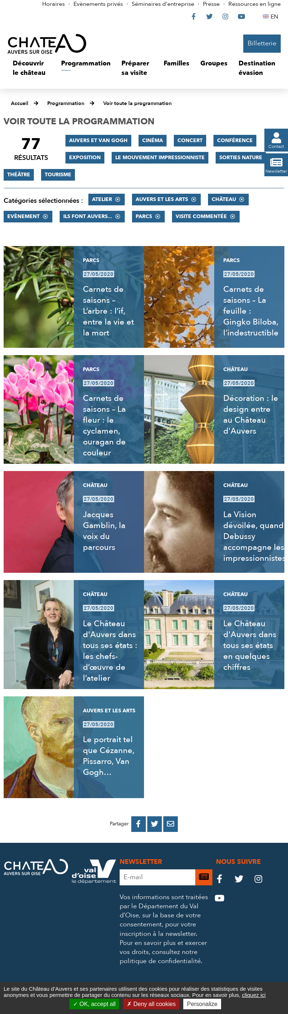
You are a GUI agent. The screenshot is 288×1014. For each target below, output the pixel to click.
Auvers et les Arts (162, 199)
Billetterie (262, 43)
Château (224, 199)
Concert (190, 140)
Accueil (19, 103)
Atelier (102, 199)
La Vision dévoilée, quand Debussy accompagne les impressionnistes (254, 536)
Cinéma (152, 140)
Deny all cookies (151, 1004)
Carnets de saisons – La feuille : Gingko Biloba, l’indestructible (251, 311)
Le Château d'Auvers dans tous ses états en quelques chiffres (249, 645)
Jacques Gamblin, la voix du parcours (104, 531)
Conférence (235, 140)
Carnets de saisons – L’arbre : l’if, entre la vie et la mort (108, 311)
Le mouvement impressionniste (160, 157)
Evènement (23, 216)
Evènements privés (98, 4)
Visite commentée (201, 216)
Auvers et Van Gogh (98, 140)
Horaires (53, 4)
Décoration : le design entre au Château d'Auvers (250, 414)
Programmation (65, 103)
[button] (31, 68)
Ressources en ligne (254, 4)
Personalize (202, 1004)
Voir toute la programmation (137, 103)
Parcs (144, 216)
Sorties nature (240, 157)
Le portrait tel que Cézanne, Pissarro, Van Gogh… (108, 756)
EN (275, 17)
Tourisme (58, 174)
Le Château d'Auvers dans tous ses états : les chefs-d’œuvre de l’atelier (110, 651)
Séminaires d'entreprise (163, 4)
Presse (211, 4)
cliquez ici (253, 995)
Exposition (85, 157)
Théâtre (18, 174)
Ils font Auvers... (87, 216)
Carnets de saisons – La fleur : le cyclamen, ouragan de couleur (104, 425)
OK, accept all (94, 1004)
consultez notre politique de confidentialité (160, 956)
